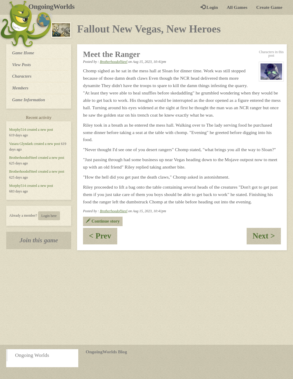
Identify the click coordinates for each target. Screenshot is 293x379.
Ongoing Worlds (32, 355)
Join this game (38, 240)
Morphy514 (17, 130)
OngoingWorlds (53, 6)
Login (209, 7)
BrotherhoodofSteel (23, 158)
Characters (22, 76)
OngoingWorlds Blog (106, 351)
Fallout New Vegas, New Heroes (149, 29)
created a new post (40, 130)
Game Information (28, 99)
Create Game (269, 7)
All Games (237, 7)
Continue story (103, 221)
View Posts (21, 64)
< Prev (103, 237)
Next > (267, 237)
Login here (49, 216)
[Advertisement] (146, 297)
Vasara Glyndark (21, 144)
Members (20, 88)
